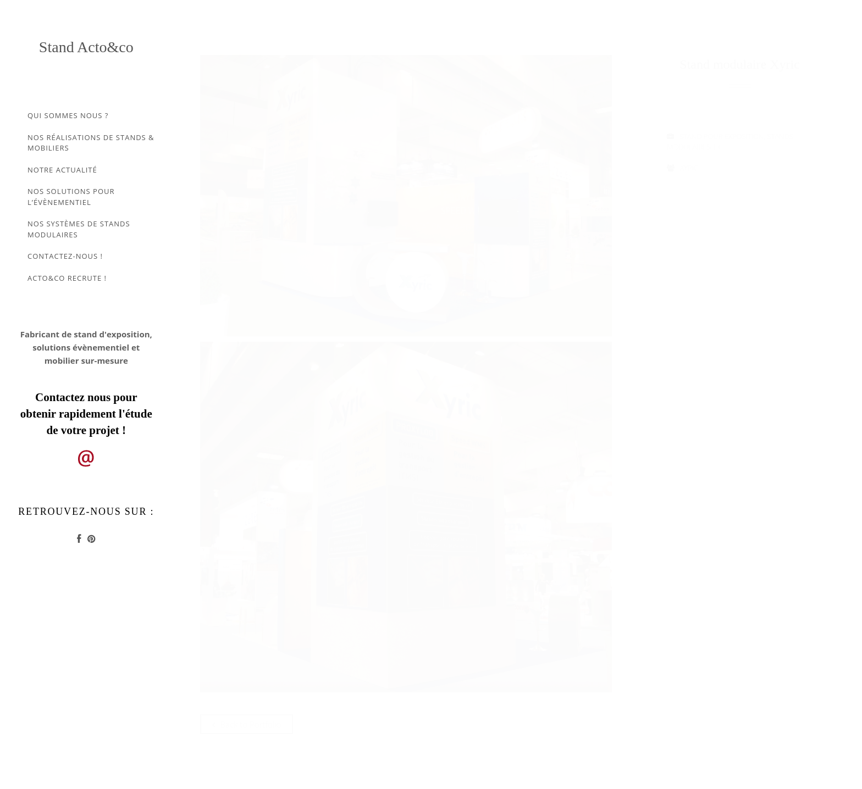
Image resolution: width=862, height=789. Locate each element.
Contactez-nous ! (65, 256)
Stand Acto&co (86, 46)
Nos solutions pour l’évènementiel (71, 196)
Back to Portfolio (246, 724)
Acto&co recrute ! (67, 278)
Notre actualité (62, 170)
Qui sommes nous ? (67, 115)
